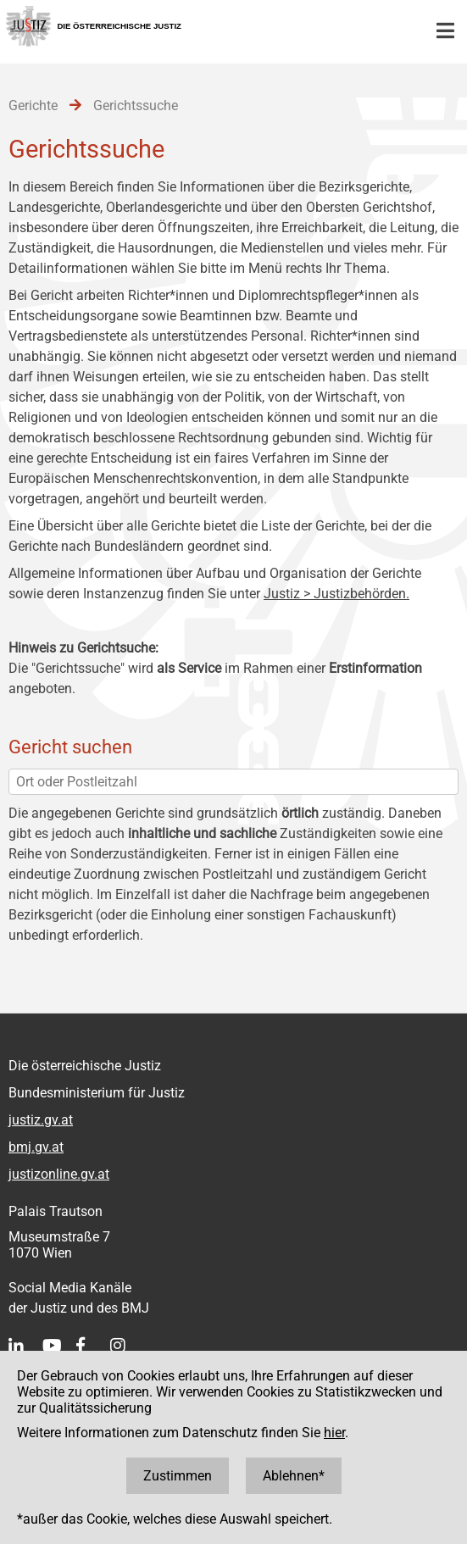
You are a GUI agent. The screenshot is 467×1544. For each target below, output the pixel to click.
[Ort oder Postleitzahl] (233, 782)
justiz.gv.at (40, 1120)
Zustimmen (177, 1476)
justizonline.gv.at (58, 1174)
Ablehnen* (294, 1476)
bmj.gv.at (36, 1147)
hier (334, 1433)
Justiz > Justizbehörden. (336, 594)
